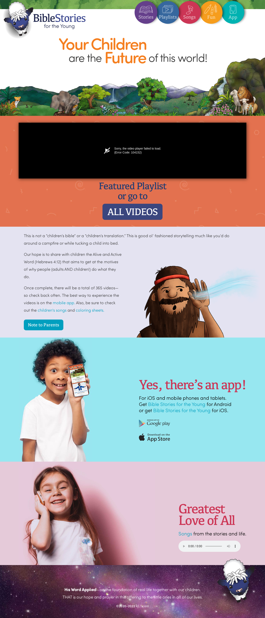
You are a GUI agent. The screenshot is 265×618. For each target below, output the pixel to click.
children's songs (52, 310)
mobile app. (64, 302)
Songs (189, 10)
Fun (211, 10)
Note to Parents (43, 325)
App (233, 10)
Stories (146, 10)
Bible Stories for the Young (176, 404)
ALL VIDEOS (132, 212)
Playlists (168, 10)
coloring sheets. (90, 310)
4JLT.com (142, 606)
